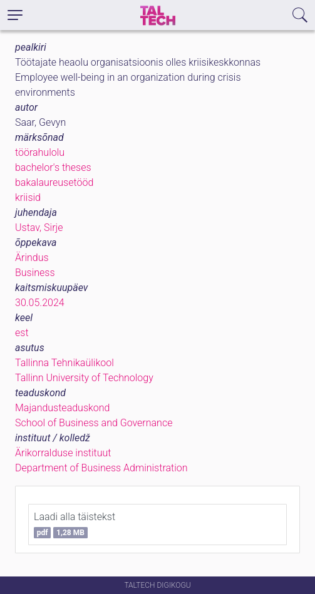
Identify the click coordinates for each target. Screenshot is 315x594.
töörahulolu (40, 152)
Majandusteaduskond (62, 408)
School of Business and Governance (93, 423)
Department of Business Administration (101, 468)
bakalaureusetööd (54, 182)
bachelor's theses (53, 167)
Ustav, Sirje (39, 227)
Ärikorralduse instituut (63, 453)
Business (35, 273)
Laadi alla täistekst (74, 524)
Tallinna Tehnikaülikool (64, 363)
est (22, 333)
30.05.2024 (40, 303)
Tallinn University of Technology (84, 378)
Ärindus (32, 258)
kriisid (28, 197)
